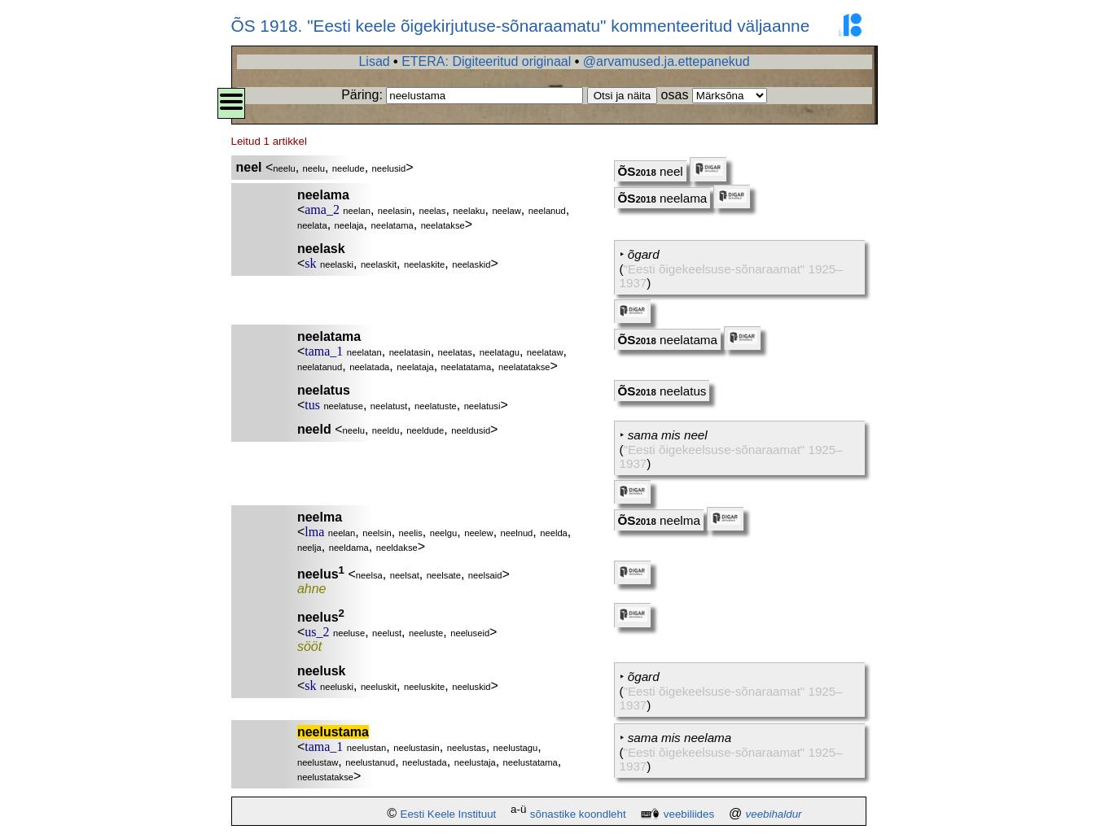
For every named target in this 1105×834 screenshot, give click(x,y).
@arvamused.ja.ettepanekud (666, 61)
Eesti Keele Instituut (449, 814)
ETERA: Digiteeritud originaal (486, 61)
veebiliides (689, 814)
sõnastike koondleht (578, 814)
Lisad (373, 61)
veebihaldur (774, 814)
